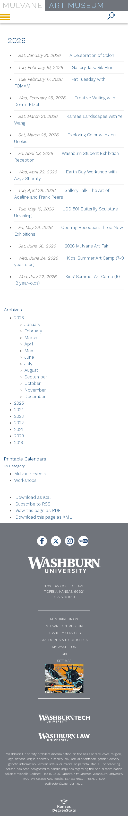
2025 (19, 403)
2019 (18, 442)
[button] (111, 16)
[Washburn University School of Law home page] (64, 737)
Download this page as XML (43, 517)
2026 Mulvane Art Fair (86, 246)
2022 (19, 422)
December (35, 396)
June (29, 357)
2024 (19, 409)
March (30, 337)
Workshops (25, 480)
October (32, 383)
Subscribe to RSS (32, 504)
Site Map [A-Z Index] (64, 661)
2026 (19, 317)
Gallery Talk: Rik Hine (93, 67)
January (32, 324)
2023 (19, 416)
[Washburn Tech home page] (64, 718)
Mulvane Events (30, 473)
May (28, 350)
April (28, 344)
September (35, 376)
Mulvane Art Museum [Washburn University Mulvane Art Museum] (64, 626)
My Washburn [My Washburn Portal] (64, 647)
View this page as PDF (38, 510)
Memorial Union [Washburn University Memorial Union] (64, 619)
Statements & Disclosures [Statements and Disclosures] (64, 640)
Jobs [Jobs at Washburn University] (64, 654)
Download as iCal (32, 497)
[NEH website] (64, 678)
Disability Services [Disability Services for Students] (64, 633)
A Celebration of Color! (92, 55)
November (35, 390)
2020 (19, 435)
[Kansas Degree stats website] (64, 807)
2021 (18, 429)
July (28, 363)
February (33, 330)
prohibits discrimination (55, 754)
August (31, 370)
